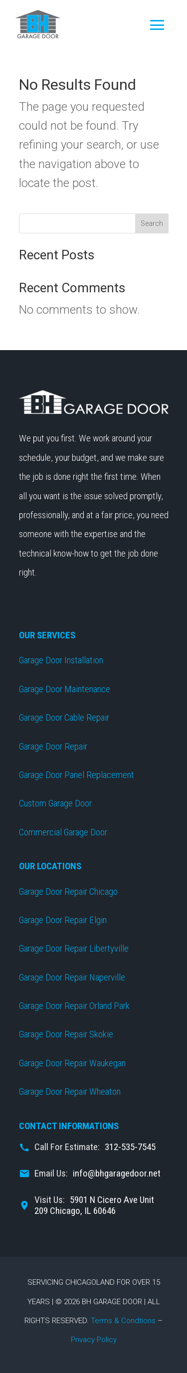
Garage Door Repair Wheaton (70, 1091)
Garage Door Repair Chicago (68, 891)
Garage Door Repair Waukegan (72, 1063)
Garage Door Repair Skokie (66, 1034)
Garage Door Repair (53, 746)
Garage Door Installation (61, 660)
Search (152, 223)
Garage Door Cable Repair (64, 717)
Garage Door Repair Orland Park (74, 1005)
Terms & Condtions (123, 1320)
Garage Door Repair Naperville (72, 977)
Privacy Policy (94, 1339)
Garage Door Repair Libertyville (74, 948)
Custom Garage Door (55, 803)
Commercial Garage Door (63, 832)
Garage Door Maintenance (64, 689)
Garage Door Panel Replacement (76, 775)
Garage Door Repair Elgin (63, 920)
